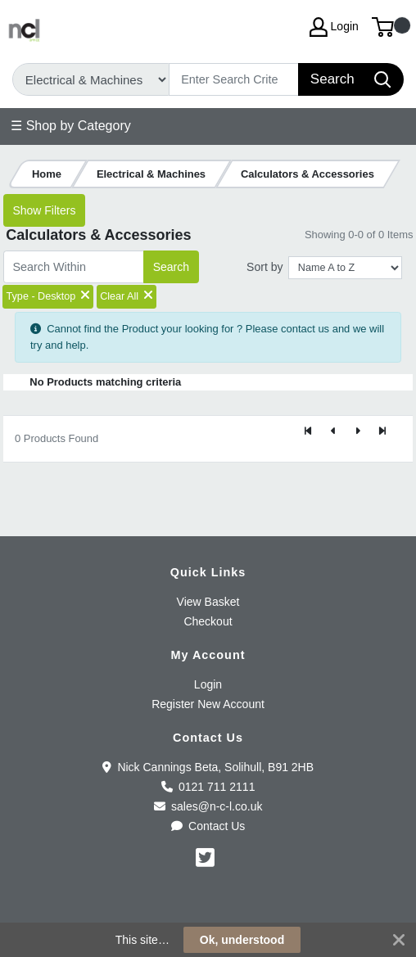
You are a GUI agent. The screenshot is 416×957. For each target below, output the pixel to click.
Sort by (264, 266)
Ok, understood (242, 939)
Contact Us (208, 826)
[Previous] (333, 432)
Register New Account (208, 704)
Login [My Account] (334, 27)
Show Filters (43, 210)
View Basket (208, 601)
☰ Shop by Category (71, 126)
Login (208, 684)
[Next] (358, 432)
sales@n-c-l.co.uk (208, 806)
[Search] (234, 79)
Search (171, 266)
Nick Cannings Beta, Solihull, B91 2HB (208, 767)
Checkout (207, 621)
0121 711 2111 (208, 786)
